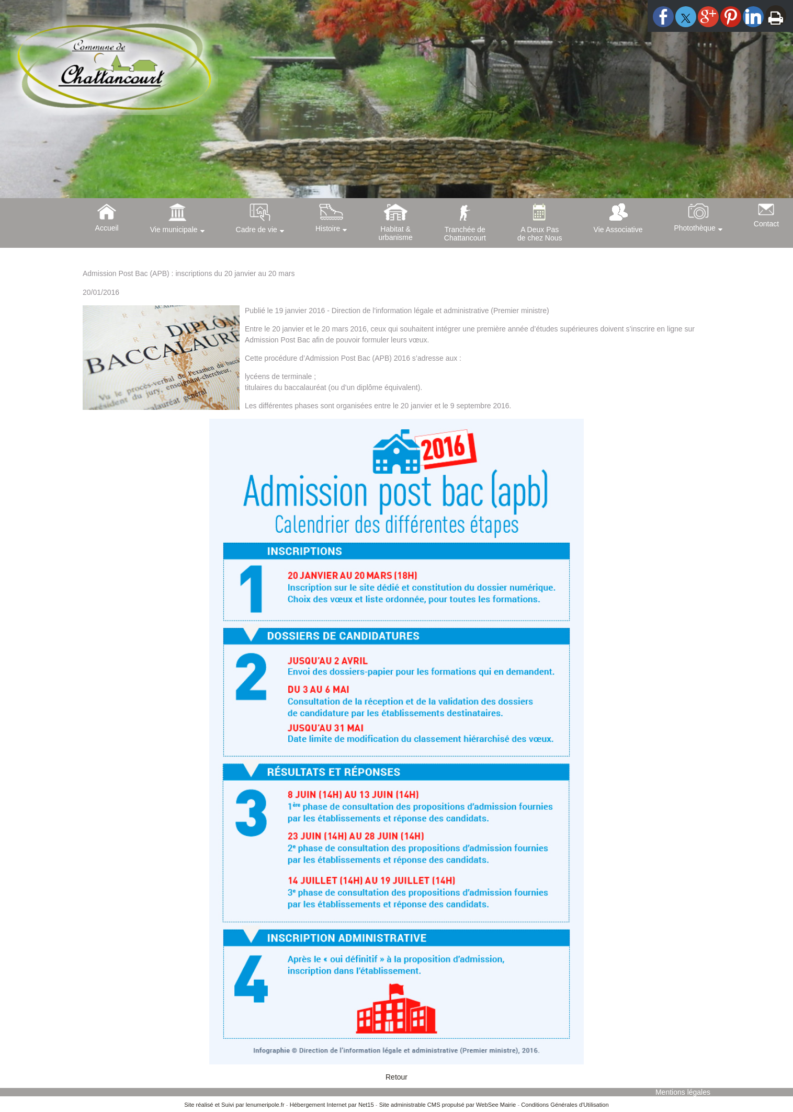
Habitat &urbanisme (395, 233)
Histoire (327, 228)
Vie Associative (618, 229)
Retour (396, 1077)
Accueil (107, 228)
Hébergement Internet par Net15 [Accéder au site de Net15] (332, 1105)
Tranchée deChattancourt (465, 233)
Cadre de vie (256, 229)
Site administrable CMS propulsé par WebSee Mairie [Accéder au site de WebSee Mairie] (447, 1105)
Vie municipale (174, 229)
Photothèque (694, 228)
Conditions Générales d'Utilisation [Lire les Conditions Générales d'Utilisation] (565, 1105)
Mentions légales (682, 1092)
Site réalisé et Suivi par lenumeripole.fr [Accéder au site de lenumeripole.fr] (234, 1105)
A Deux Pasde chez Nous (539, 233)
